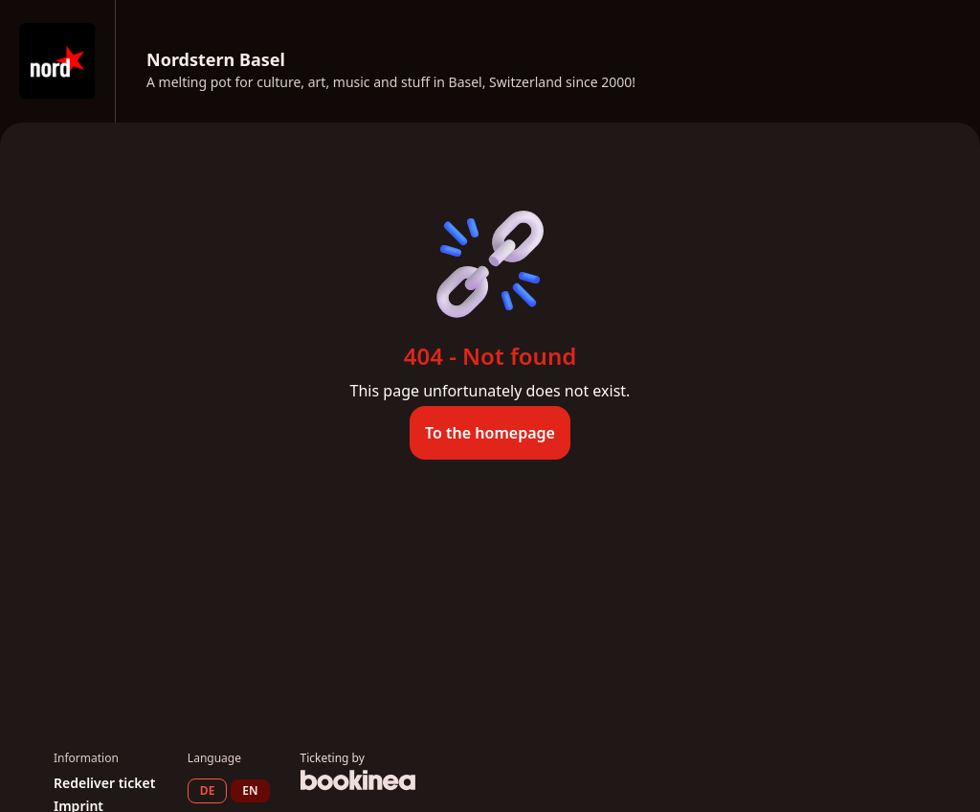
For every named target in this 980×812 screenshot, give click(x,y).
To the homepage (490, 432)
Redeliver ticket (104, 783)
